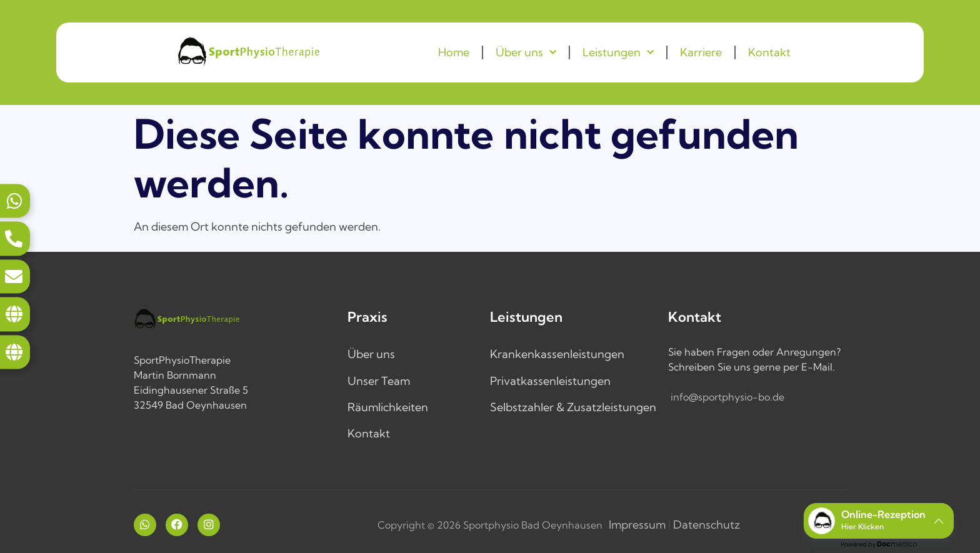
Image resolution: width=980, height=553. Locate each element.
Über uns (526, 52)
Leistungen (618, 52)
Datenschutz (706, 524)
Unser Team (379, 381)
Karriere (701, 52)
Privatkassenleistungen (550, 381)
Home (453, 52)
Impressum (637, 524)
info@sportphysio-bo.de (727, 397)
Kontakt (769, 52)
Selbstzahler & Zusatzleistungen (573, 407)
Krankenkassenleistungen (557, 354)
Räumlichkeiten (388, 407)
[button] (879, 521)
